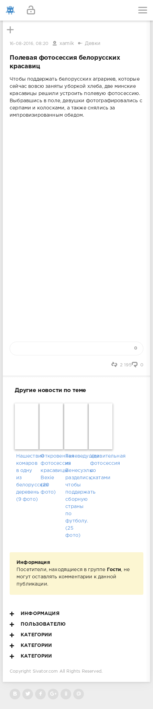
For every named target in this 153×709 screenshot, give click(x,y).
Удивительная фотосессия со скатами (101, 467)
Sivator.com (45, 671)
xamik (66, 44)
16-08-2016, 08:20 (29, 44)
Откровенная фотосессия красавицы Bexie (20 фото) (52, 474)
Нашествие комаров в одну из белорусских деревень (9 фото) (27, 477)
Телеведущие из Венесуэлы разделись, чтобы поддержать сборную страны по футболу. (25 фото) (76, 495)
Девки (92, 44)
